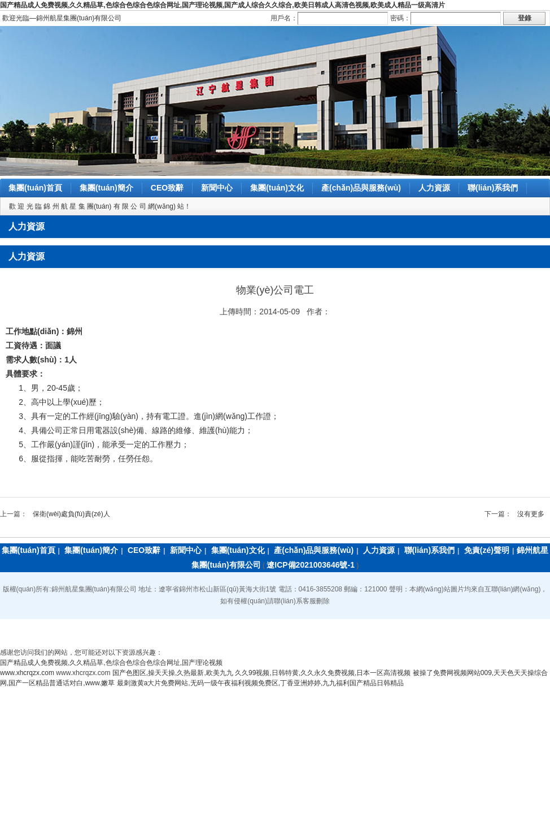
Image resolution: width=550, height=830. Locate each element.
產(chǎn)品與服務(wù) (361, 187)
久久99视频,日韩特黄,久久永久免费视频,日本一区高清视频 (323, 673)
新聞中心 (217, 187)
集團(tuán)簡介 (106, 187)
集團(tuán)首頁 (35, 187)
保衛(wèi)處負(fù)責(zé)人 (71, 514)
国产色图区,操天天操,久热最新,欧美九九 (172, 673)
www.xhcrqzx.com (27, 673)
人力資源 (434, 187)
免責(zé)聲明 (486, 550)
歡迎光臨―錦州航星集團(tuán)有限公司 (61, 18)
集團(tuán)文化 (277, 187)
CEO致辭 (167, 187)
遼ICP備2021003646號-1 (311, 564)
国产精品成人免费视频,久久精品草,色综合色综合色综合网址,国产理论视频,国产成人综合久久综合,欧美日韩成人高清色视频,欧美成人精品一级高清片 (222, 5)
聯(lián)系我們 (493, 187)
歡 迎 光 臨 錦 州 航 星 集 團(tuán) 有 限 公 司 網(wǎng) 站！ (100, 206)
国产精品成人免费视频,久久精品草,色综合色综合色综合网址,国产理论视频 (111, 663)
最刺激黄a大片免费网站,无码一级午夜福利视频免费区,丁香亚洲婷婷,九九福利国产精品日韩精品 (260, 683)
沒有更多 (530, 514)
